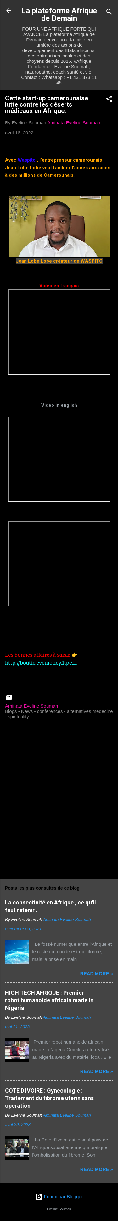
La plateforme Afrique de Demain (59, 14)
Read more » (96, 973)
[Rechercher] (109, 12)
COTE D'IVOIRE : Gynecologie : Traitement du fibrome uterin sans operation (49, 1098)
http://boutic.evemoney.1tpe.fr (41, 663)
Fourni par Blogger (59, 1196)
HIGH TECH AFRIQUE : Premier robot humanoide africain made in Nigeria (49, 1000)
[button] (109, 100)
